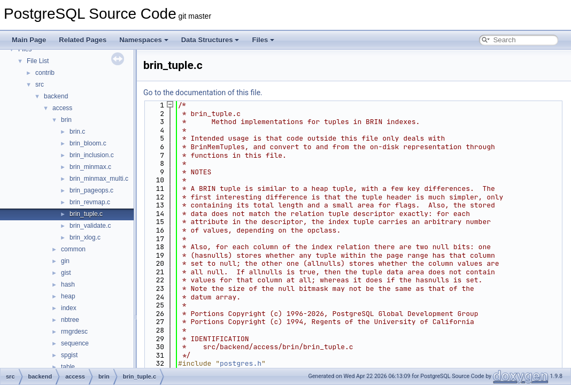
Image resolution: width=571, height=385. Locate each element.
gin (65, 261)
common (73, 249)
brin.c (77, 131)
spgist (69, 355)
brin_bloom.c (88, 143)
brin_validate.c (90, 225)
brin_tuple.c (86, 214)
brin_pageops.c (91, 190)
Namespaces (143, 40)
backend (56, 96)
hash (68, 284)
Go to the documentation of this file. (203, 92)
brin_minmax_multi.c (99, 178)
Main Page (29, 40)
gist (66, 272)
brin (66, 120)
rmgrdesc (74, 331)
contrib (45, 72)
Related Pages (82, 40)
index (68, 308)
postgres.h (240, 363)
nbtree (70, 320)
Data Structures (210, 40)
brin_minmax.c (90, 167)
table (68, 367)
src (39, 84)
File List (38, 61)
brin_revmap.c (90, 202)
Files (263, 40)
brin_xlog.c (85, 237)
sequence (75, 343)
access (62, 108)
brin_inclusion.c (92, 155)
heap (68, 296)
